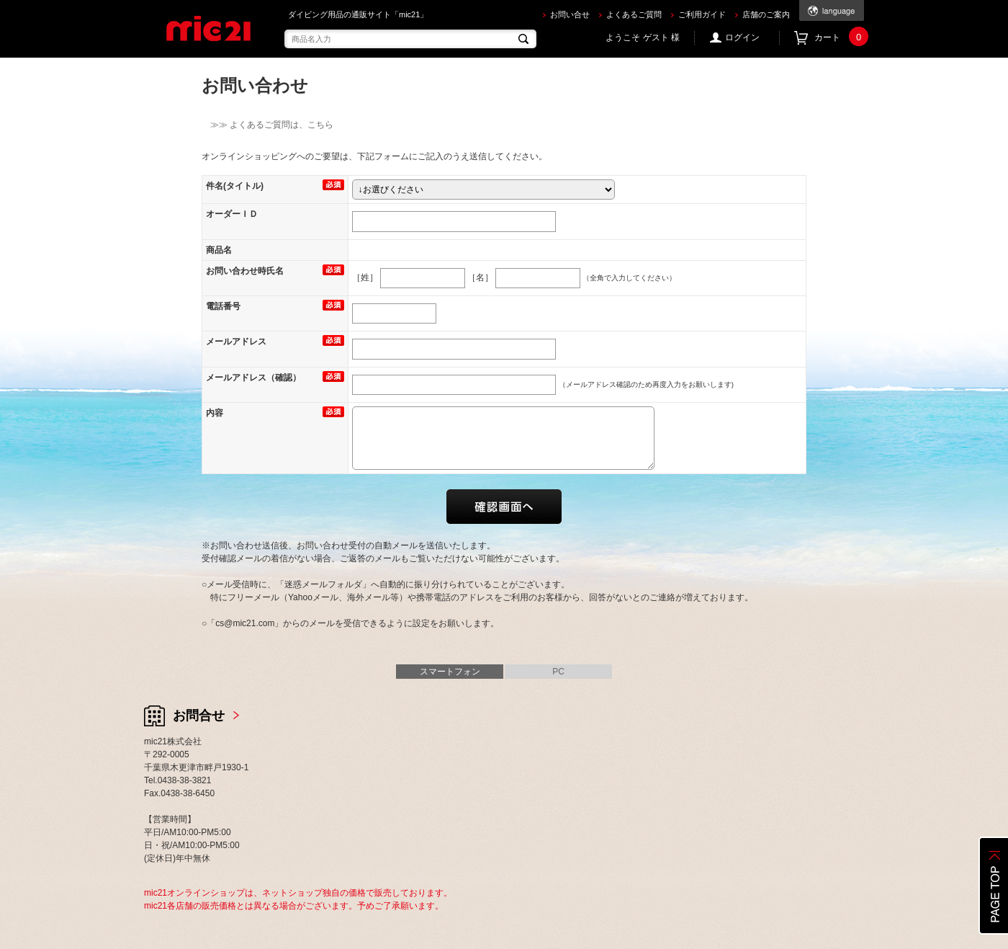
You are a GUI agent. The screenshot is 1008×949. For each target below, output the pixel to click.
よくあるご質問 (634, 14)
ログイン (742, 37)
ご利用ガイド (702, 14)
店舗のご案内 (766, 14)
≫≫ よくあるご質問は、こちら (267, 125)
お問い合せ (570, 14)
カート (839, 38)
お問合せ (199, 715)
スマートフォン (450, 672)
